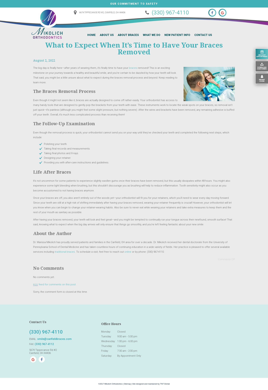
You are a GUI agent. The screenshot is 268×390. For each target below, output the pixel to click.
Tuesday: (106, 336)
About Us (107, 35)
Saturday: (106, 355)
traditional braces (65, 251)
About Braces (128, 35)
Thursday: (106, 346)
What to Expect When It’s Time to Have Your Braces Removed (134, 48)
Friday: (105, 350)
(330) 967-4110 (166, 12)
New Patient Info (177, 35)
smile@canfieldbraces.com (54, 339)
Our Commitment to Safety (134, 3)
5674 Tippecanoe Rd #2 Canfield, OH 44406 (43, 351)
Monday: (106, 331)
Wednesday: (108, 341)
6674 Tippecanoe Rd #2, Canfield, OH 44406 (98, 12)
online (127, 251)
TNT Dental (165, 384)
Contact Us (203, 35)
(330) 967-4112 (44, 344)
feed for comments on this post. (54, 284)
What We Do (151, 35)
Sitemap (127, 384)
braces (133, 67)
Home (91, 35)
